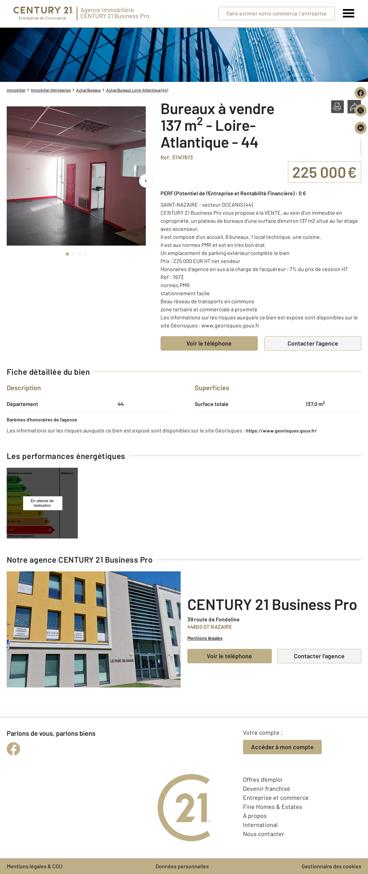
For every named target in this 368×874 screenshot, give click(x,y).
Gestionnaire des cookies (331, 866)
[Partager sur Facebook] (361, 93)
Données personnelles (182, 866)
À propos (255, 815)
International (260, 824)
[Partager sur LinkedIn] (361, 128)
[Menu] (349, 13)
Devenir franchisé (266, 788)
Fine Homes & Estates (272, 806)
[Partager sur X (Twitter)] (361, 110)
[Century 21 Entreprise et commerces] (43, 13)
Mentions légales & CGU (34, 866)
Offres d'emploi (263, 779)
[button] (337, 106)
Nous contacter (263, 833)
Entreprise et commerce (276, 797)
